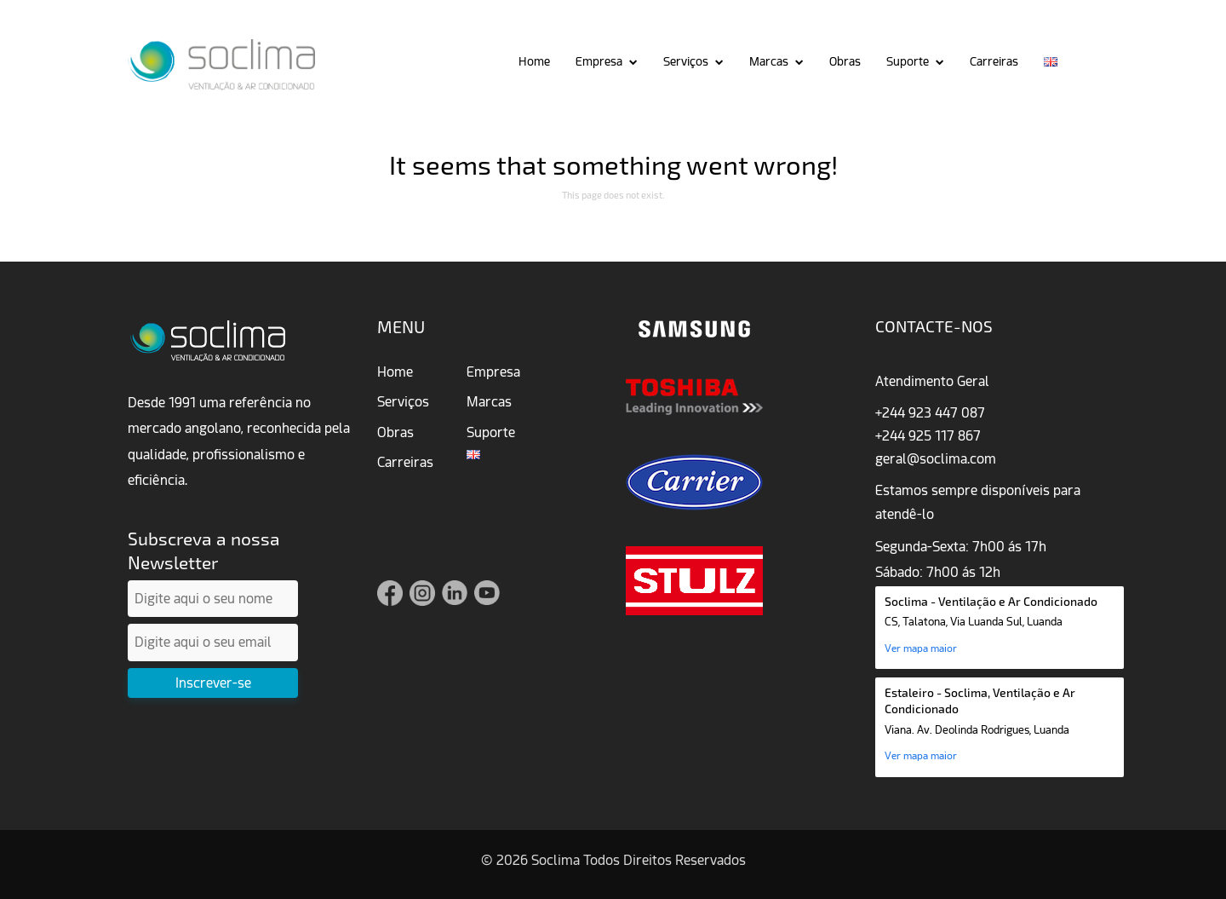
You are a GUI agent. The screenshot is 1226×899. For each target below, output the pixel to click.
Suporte (907, 61)
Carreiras (994, 61)
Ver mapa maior (921, 648)
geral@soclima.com (935, 459)
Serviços (685, 61)
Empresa (599, 61)
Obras (845, 61)
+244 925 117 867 (928, 436)
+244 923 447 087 (930, 413)
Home (534, 61)
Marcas (768, 61)
